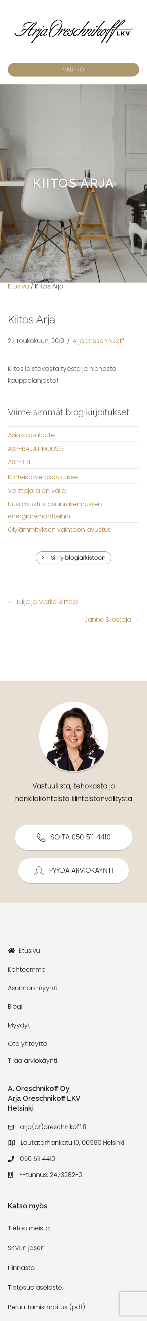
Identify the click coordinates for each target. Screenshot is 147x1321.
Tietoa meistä (29, 1228)
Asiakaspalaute (31, 435)
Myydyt (19, 1025)
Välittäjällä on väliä (37, 490)
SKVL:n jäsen (26, 1247)
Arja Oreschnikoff (98, 340)
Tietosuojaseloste (35, 1287)
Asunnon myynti (32, 988)
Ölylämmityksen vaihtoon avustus (59, 529)
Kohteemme (26, 969)
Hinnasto (21, 1267)
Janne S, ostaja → (111, 619)
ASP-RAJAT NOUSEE (36, 448)
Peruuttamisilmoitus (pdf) (46, 1307)
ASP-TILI (19, 462)
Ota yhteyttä (27, 1043)
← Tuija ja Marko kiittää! (43, 601)
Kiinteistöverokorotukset (44, 477)
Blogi (15, 1006)
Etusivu (18, 286)
